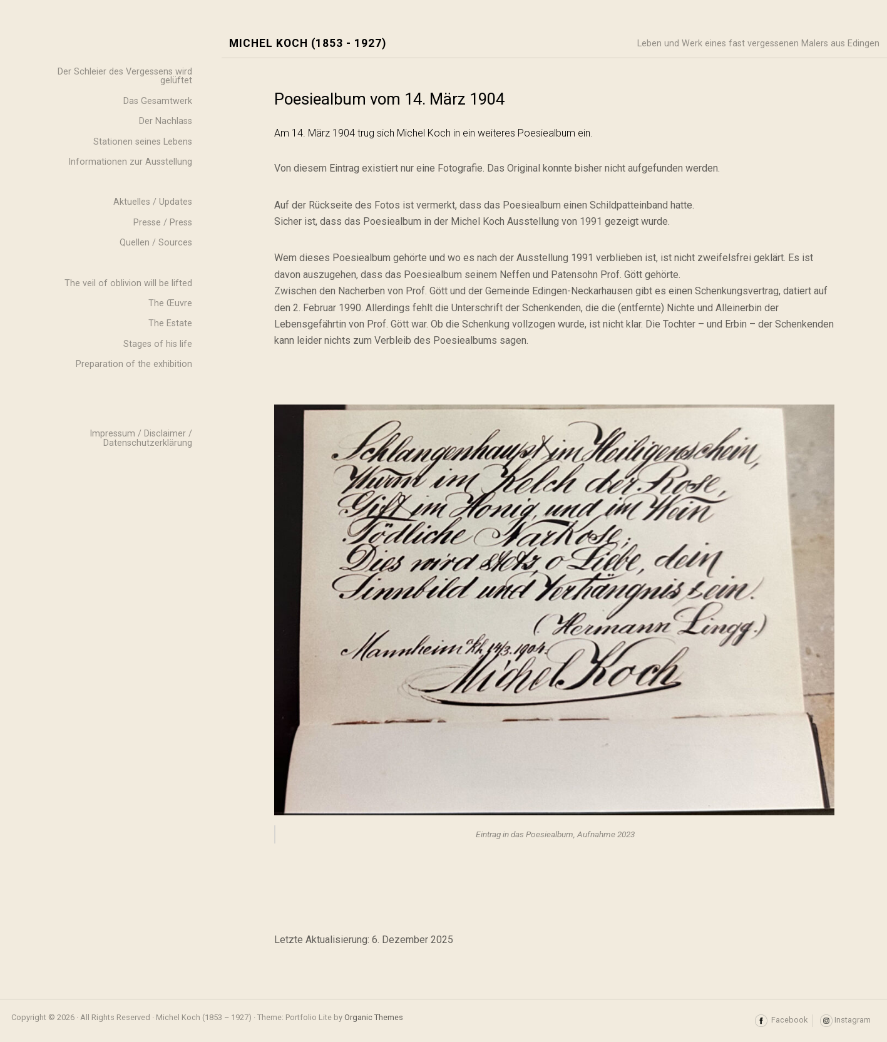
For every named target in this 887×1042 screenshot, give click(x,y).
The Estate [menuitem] (170, 323)
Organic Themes (373, 1017)
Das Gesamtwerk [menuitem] (157, 101)
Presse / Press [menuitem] (162, 222)
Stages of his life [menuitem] (157, 344)
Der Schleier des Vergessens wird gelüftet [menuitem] (125, 76)
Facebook (781, 1020)
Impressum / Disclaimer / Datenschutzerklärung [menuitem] (141, 438)
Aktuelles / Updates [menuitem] (152, 202)
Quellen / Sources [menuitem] (156, 242)
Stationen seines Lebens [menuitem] (142, 142)
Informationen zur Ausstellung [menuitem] (130, 162)
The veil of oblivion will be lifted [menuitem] (128, 283)
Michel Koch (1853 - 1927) (307, 43)
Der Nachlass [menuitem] (165, 121)
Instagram (845, 1020)
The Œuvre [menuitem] (170, 303)
